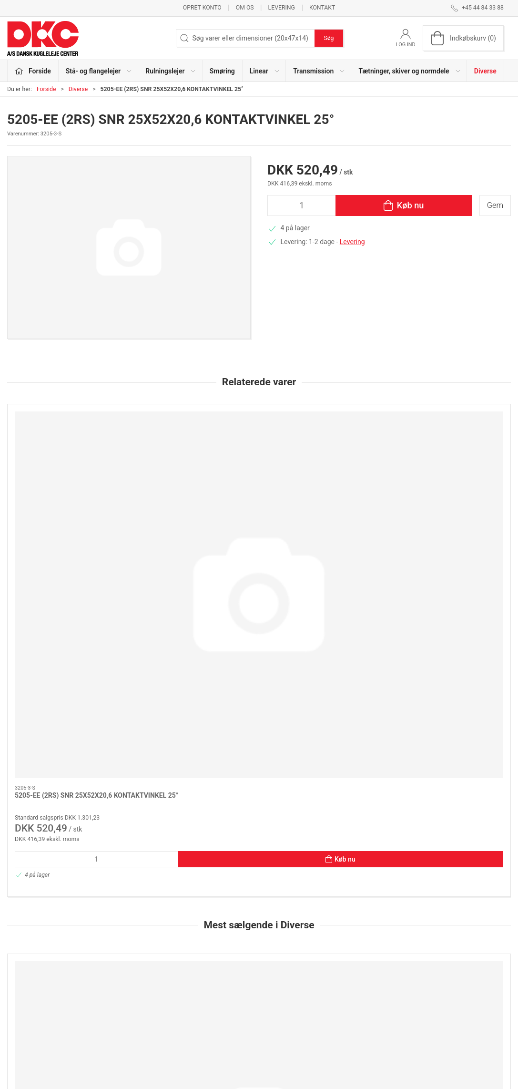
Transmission (202, 1016)
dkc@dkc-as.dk (29, 1008)
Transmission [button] (319, 71)
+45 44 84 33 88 (31, 998)
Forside (46, 89)
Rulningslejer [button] (170, 71)
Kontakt (322, 7)
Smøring (222, 71)
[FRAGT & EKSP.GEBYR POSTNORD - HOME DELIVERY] (450, 712)
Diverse (485, 71)
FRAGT (25, 769)
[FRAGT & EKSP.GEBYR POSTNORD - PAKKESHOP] (323, 712)
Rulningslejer (201, 975)
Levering (281, 7)
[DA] (43, 38)
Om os (245, 7)
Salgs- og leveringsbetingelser (398, 1016)
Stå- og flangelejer (208, 962)
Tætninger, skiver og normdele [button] (409, 71)
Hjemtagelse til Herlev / (177, 769)
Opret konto (202, 7)
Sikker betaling (375, 1003)
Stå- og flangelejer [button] (99, 71)
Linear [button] (265, 71)
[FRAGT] (67, 712)
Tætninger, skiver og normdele (226, 1030)
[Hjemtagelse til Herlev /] (194, 712)
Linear (191, 1003)
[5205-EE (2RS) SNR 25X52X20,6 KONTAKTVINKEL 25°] (67, 450)
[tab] (243, 888)
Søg (329, 38)
